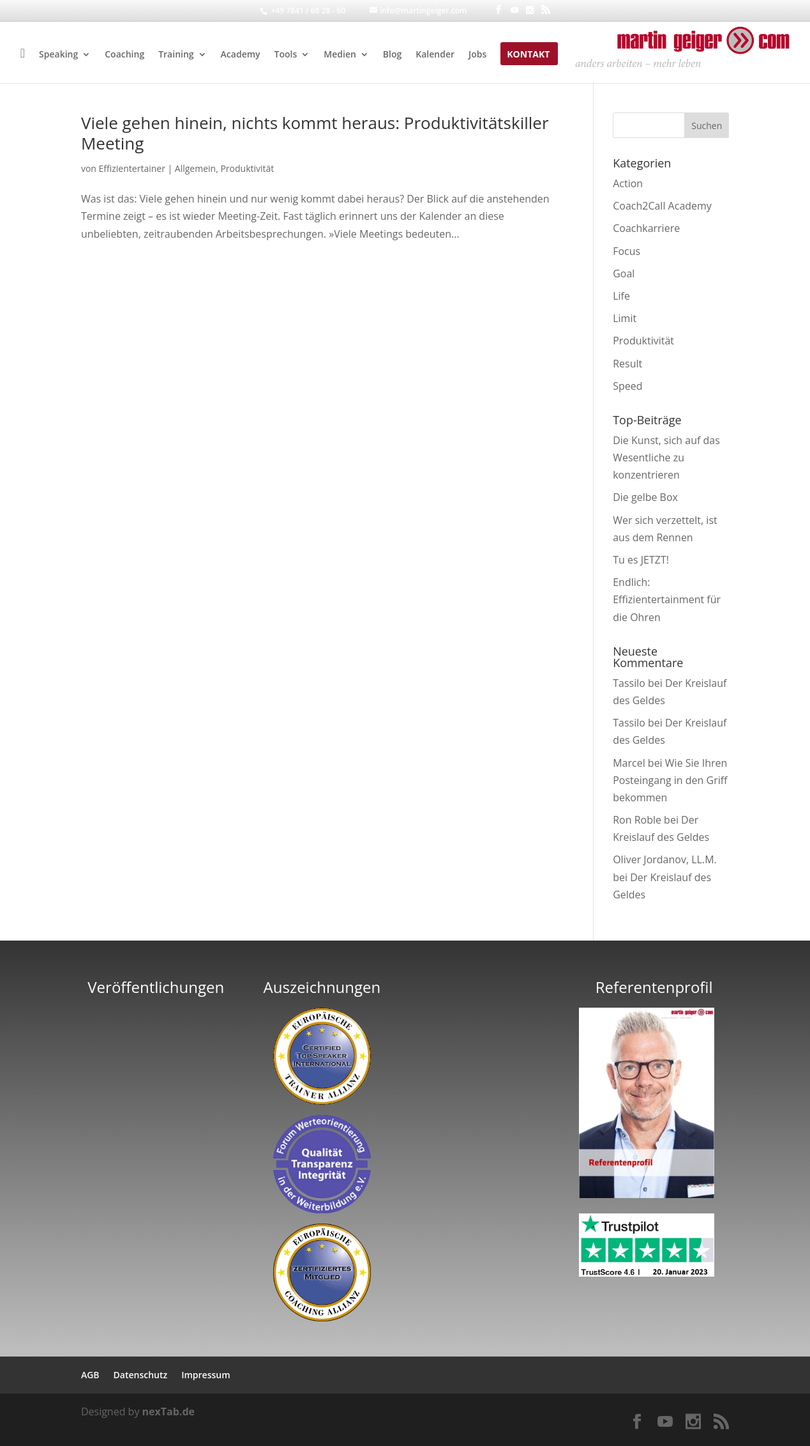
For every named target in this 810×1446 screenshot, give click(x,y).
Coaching (124, 55)
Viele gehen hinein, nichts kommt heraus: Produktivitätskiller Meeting (315, 133)
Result (627, 364)
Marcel (629, 763)
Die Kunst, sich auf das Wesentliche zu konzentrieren (666, 457)
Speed (627, 386)
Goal (623, 273)
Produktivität (247, 168)
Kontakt (528, 55)
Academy (240, 55)
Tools (285, 55)
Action (628, 183)
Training (175, 55)
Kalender (435, 55)
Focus (626, 251)
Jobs (477, 55)
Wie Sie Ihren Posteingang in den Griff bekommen (670, 780)
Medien (340, 55)
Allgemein (195, 168)
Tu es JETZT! (641, 560)
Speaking (58, 55)
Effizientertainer (132, 168)
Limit (624, 318)
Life (621, 296)
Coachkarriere (646, 228)
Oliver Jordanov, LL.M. (665, 859)
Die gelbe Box (645, 497)
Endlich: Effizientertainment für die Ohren (667, 599)
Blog (392, 55)
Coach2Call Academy (662, 206)
